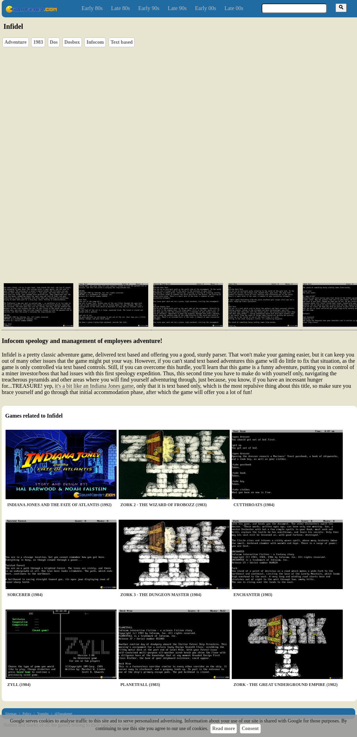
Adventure (16, 42)
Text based (122, 42)
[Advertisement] (101, 251)
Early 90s (149, 8)
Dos (54, 42)
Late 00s (234, 8)
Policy (27, 713)
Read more (223, 728)
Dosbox (72, 42)
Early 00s (205, 8)
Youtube (43, 713)
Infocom (95, 42)
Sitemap (11, 713)
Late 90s (177, 8)
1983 (38, 42)
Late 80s (120, 8)
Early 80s (92, 8)
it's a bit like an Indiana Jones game (94, 386)
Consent (250, 728)
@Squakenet (63, 713)
